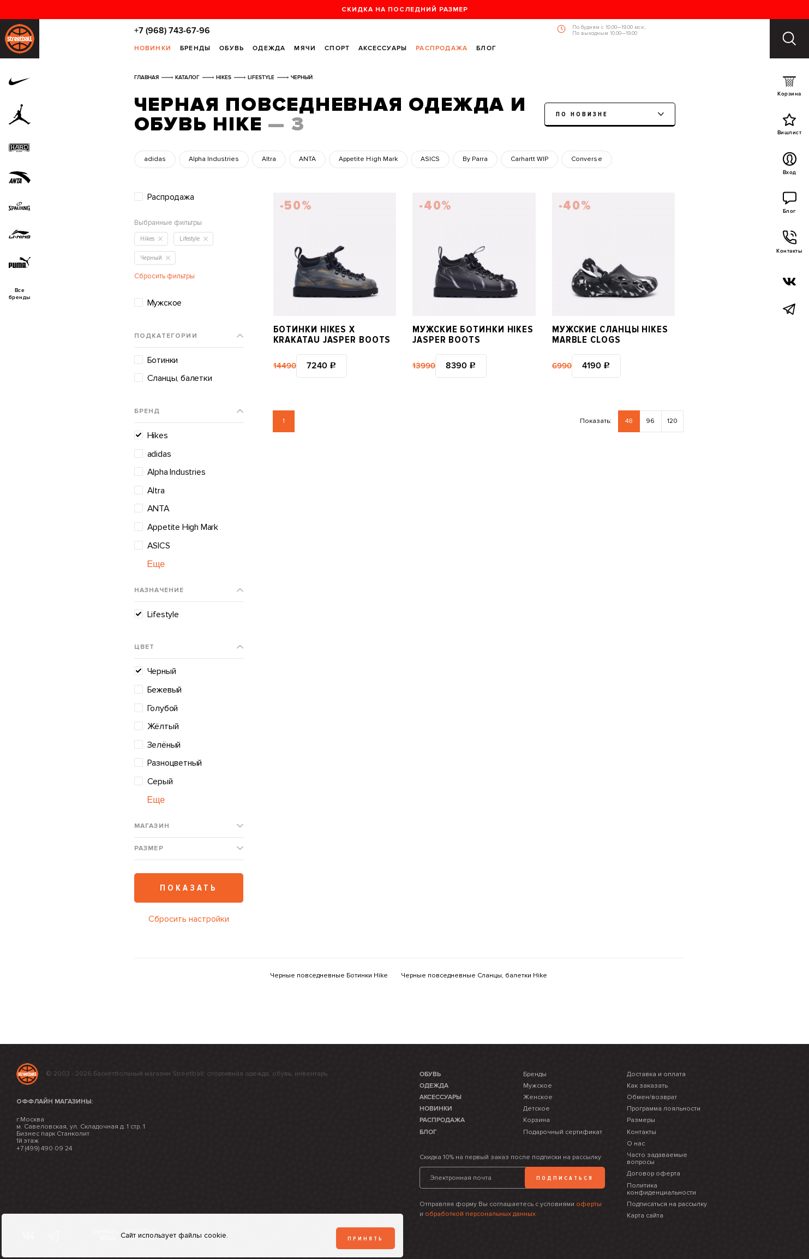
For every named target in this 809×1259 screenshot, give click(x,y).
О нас (636, 1143)
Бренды (195, 48)
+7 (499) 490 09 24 (44, 1148)
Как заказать (647, 1085)
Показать (189, 887)
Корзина (789, 88)
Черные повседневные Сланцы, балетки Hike (474, 975)
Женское (538, 1097)
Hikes (157, 435)
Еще (156, 564)
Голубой (162, 708)
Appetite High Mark (368, 159)
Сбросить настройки (188, 919)
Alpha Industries (214, 159)
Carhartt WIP (529, 159)
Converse (586, 159)
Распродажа (442, 48)
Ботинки (162, 360)
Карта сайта (645, 1215)
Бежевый (164, 690)
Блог (486, 48)
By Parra (475, 159)
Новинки (152, 48)
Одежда (269, 48)
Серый (160, 781)
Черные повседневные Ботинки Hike (329, 975)
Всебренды (20, 294)
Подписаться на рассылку (667, 1204)
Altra (269, 159)
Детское (536, 1108)
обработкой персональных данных (480, 1214)
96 (650, 421)
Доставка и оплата (656, 1074)
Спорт (337, 48)
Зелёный (164, 745)
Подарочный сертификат (562, 1132)
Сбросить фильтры (164, 276)
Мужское (164, 303)
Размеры (641, 1120)
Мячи (305, 48)
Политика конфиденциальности (661, 1189)
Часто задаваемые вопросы (657, 1158)
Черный (161, 671)
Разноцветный (174, 763)
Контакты (789, 245)
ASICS (430, 159)
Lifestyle (163, 614)
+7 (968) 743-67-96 (172, 30)
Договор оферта (653, 1173)
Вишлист (789, 127)
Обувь (231, 48)
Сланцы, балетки (179, 378)
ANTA (307, 159)
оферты (589, 1204)
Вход (789, 166)
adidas (155, 159)
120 (672, 421)
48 (629, 421)
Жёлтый (163, 726)
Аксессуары (382, 48)
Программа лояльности (663, 1108)
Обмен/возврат (652, 1097)
